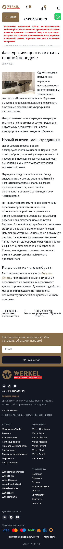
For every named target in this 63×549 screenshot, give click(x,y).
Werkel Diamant (40, 437)
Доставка (37, 474)
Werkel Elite (7, 492)
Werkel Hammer (10, 488)
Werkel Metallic (39, 441)
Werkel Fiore (8, 476)
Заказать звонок (10, 396)
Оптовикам (38, 495)
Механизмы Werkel (12, 429)
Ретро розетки (10, 462)
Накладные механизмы (14, 446)
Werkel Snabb (38, 454)
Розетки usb (8, 450)
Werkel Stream (9, 480)
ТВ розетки (8, 458)
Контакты (37, 499)
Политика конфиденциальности (23, 537)
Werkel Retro (38, 458)
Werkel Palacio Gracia (13, 472)
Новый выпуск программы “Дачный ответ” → (48, 313)
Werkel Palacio (9, 497)
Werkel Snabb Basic (12, 484)
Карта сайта (49, 537)
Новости (36, 503)
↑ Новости (29, 312)
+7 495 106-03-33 (35, 19)
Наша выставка (40, 486)
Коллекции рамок (11, 441)
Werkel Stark (38, 450)
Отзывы (36, 482)
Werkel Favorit (39, 446)
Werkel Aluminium (41, 429)
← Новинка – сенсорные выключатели (10, 313)
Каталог (6, 17)
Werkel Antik (38, 433)
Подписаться (31, 360)
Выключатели (9, 437)
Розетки (6, 433)
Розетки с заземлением (14, 454)
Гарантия (37, 478)
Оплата (36, 490)
